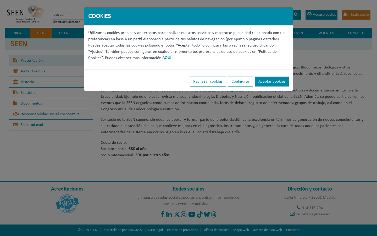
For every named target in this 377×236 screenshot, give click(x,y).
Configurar (240, 81)
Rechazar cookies (208, 81)
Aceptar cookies (271, 81)
